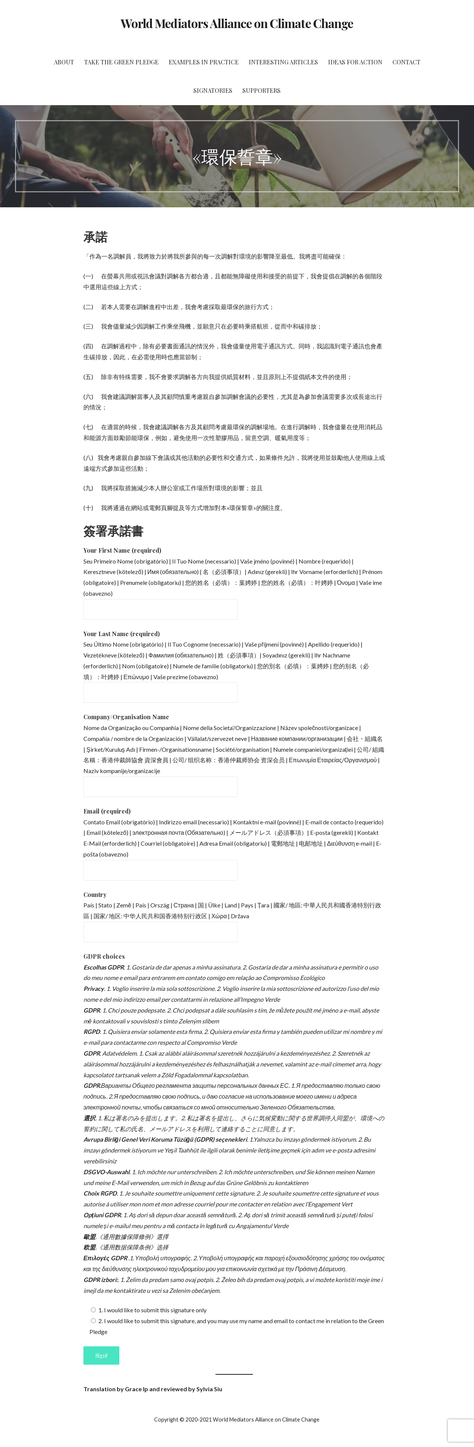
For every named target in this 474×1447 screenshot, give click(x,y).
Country (95, 894)
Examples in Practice (204, 62)
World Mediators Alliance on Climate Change (237, 23)
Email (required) (107, 811)
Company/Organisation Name (126, 717)
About (64, 62)
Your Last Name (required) (121, 634)
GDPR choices (104, 956)
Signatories (212, 90)
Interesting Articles (283, 62)
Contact (406, 62)
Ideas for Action (355, 62)
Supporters (261, 90)
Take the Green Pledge (121, 62)
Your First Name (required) (122, 550)
